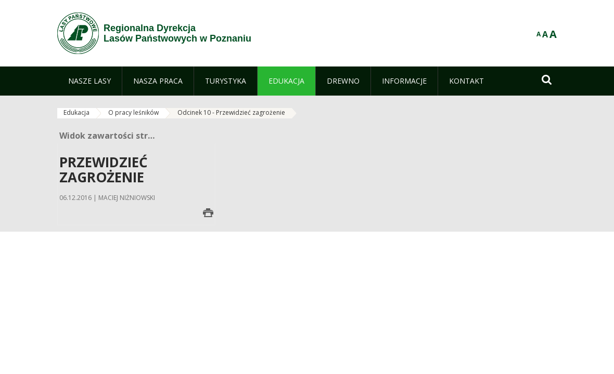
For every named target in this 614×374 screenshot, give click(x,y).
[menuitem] (89, 81)
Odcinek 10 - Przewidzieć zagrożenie (231, 112)
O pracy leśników (133, 112)
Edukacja (76, 112)
